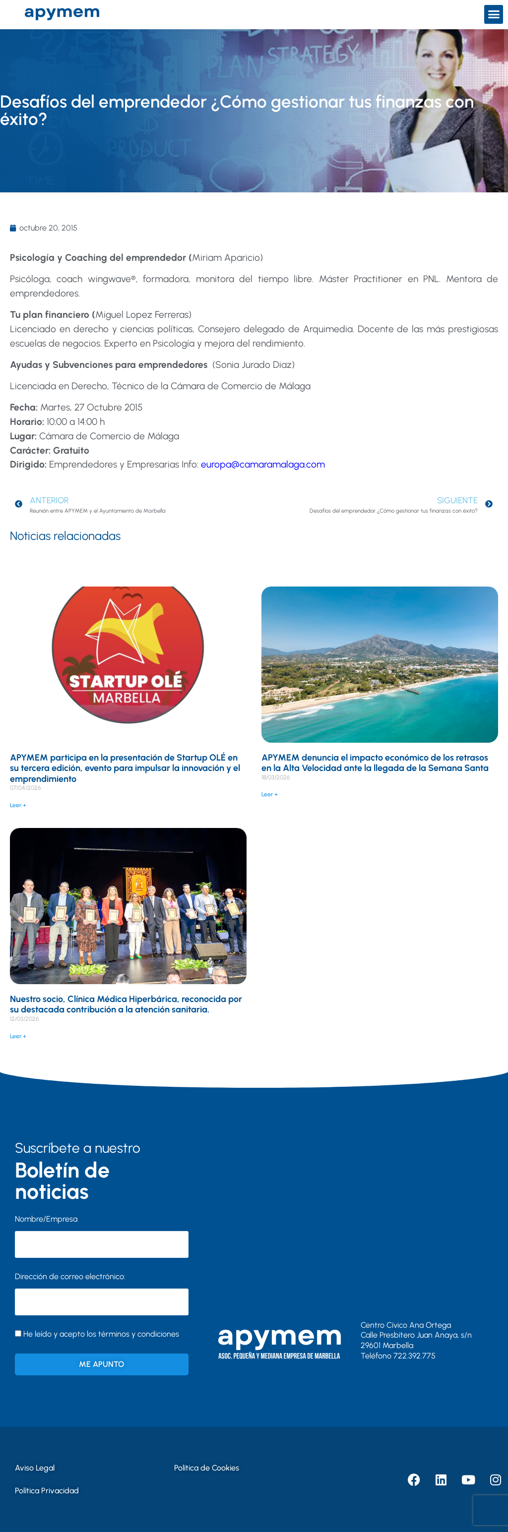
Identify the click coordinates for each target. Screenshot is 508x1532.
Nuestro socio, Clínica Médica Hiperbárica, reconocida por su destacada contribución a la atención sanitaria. (126, 1004)
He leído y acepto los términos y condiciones (101, 1334)
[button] (493, 14)
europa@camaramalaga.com (263, 464)
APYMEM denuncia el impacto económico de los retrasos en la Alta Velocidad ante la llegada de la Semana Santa (375, 763)
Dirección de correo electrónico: (102, 1293)
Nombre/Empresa (46, 1219)
